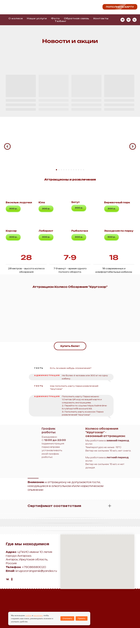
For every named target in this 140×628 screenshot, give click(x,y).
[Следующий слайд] (132, 146)
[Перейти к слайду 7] (71, 169)
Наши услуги (37, 18)
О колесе (15, 18)
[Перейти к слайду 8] (73, 169)
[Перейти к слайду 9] (76, 169)
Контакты (101, 18)
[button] (13, 208)
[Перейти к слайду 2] (58, 169)
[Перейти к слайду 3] (61, 169)
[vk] (128, 20)
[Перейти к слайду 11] (81, 169)
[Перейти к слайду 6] (68, 169)
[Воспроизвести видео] (70, 146)
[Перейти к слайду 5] (66, 169)
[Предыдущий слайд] (7, 146)
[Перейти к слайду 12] (83, 169)
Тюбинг (60, 21)
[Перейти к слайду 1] (56, 169)
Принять (81, 618)
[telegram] (122, 20)
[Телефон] (134, 20)
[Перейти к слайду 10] (78, 169)
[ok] (12, 579)
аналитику (38, 615)
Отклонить (67, 618)
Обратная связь (76, 18)
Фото (55, 18)
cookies (28, 615)
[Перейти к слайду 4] (63, 169)
